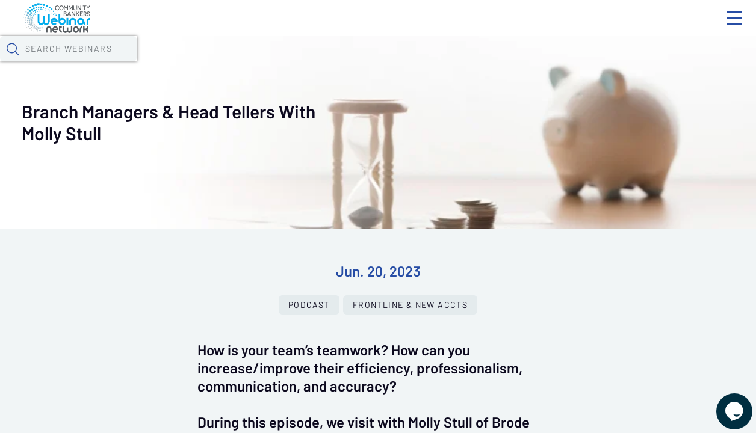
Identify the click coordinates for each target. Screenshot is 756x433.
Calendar (280, 63)
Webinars (214, 63)
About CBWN (637, 28)
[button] (609, 62)
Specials (422, 63)
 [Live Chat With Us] (723, 403)
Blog (563, 28)
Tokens (341, 63)
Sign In (720, 28)
